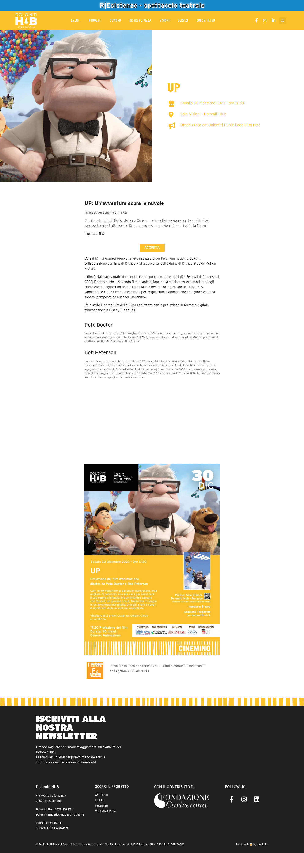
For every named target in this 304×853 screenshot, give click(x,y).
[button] (282, 20)
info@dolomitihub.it (49, 822)
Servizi (183, 20)
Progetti (95, 20)
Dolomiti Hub (205, 20)
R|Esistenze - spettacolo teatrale (152, 5)
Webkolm (262, 844)
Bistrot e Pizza (140, 20)
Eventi (75, 20)
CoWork (115, 20)
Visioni (164, 20)
